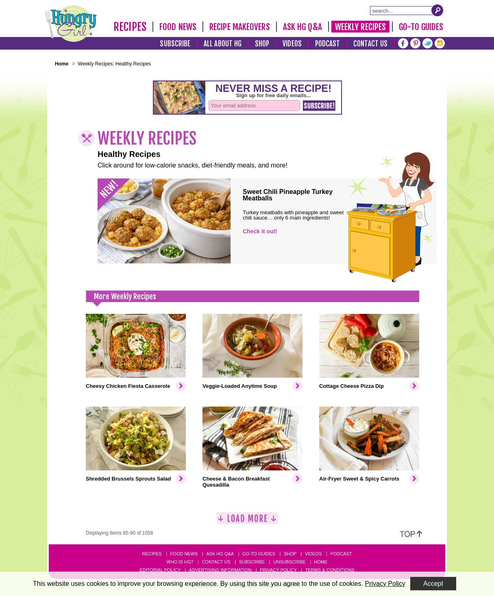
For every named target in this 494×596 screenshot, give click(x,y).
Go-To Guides (421, 27)
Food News (177, 27)
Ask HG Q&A (302, 27)
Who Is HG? (180, 561)
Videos (292, 43)
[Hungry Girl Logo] (71, 23)
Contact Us (370, 43)
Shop (262, 43)
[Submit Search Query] (437, 10)
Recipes (129, 27)
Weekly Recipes (360, 27)
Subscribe (175, 43)
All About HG (223, 43)
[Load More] (247, 521)
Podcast (327, 43)
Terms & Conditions (330, 570)
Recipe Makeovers (239, 27)
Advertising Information (220, 570)
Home (320, 561)
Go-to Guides (258, 553)
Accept (433, 583)
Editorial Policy (160, 570)
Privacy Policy (278, 570)
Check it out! (260, 231)
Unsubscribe (289, 561)
